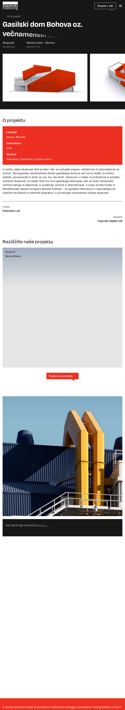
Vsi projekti (12, 16)
